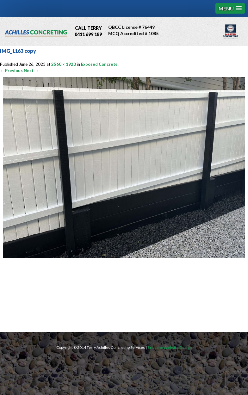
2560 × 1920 (63, 64)
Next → (31, 70)
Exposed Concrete (99, 64)
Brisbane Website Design (169, 347)
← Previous (11, 70)
